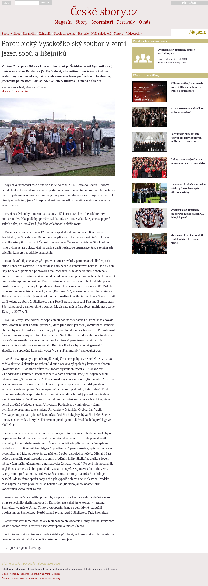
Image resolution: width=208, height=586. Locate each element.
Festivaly (126, 22)
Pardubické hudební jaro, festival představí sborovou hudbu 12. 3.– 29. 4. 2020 (186, 137)
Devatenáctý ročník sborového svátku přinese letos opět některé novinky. (188, 188)
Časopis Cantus (10, 578)
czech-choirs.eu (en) (49, 578)
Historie (83, 33)
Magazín (63, 22)
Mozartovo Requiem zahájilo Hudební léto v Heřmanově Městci (187, 239)
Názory (119, 33)
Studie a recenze (64, 33)
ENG (7, 2)
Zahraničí (45, 33)
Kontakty (14, 573)
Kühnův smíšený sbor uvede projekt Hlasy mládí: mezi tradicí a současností (187, 87)
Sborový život (11, 33)
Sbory (81, 22)
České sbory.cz (104, 13)
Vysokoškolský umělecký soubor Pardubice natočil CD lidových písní (187, 213)
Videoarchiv (134, 33)
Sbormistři (102, 22)
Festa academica (28, 578)
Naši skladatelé (101, 33)
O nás (144, 22)
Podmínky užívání (40, 573)
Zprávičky (29, 33)
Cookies (56, 573)
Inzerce (25, 573)
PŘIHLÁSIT (189, 2)
